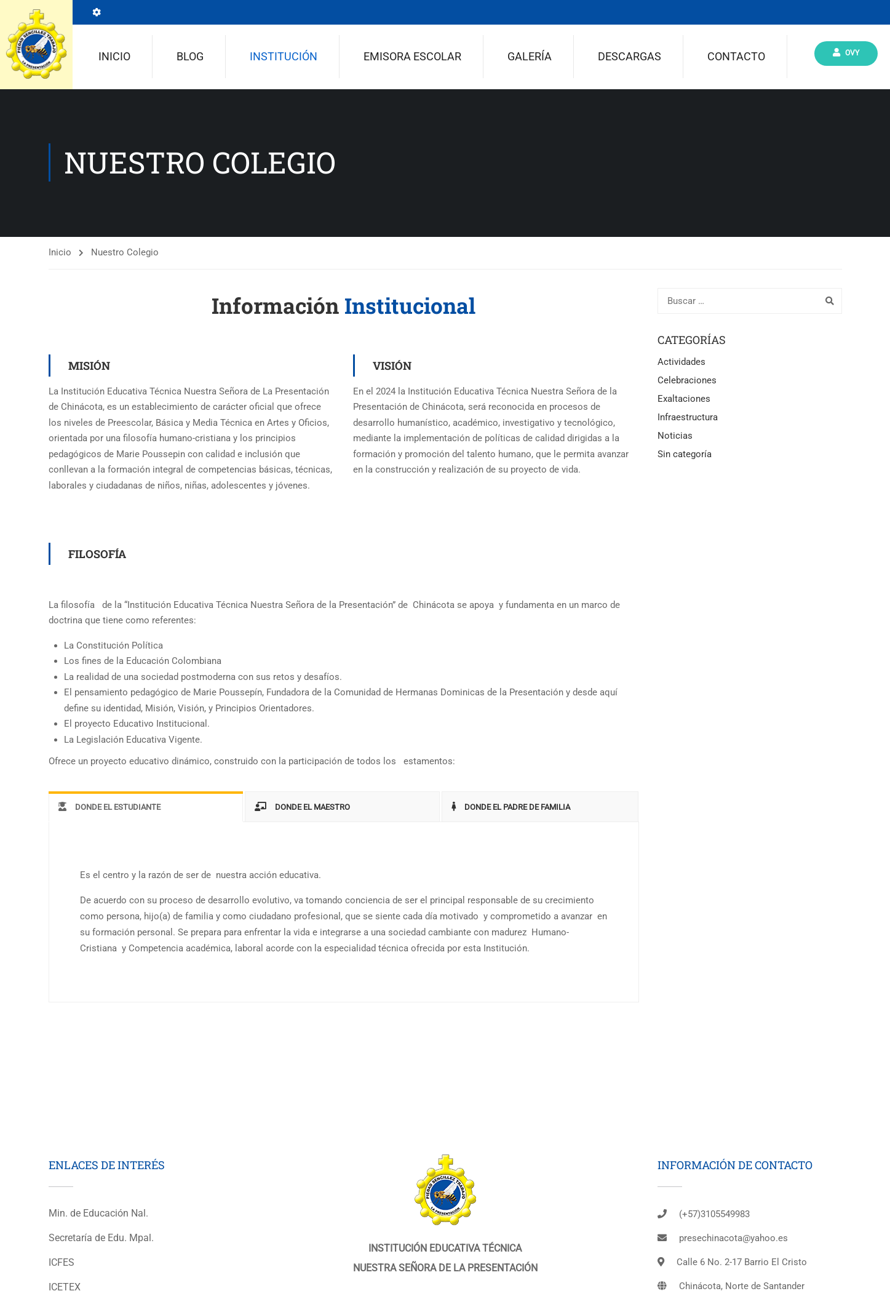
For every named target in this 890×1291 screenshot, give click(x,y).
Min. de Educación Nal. (98, 1215)
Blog (190, 57)
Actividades (681, 364)
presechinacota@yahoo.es (733, 1240)
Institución (283, 57)
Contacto (736, 57)
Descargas (629, 57)
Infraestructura (688, 419)
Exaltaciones (684, 401)
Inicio (114, 57)
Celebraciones (687, 382)
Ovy (846, 53)
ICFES (61, 1265)
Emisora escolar (412, 57)
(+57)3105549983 (714, 1216)
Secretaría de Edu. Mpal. (101, 1240)
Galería (529, 57)
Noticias (675, 438)
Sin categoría (685, 456)
